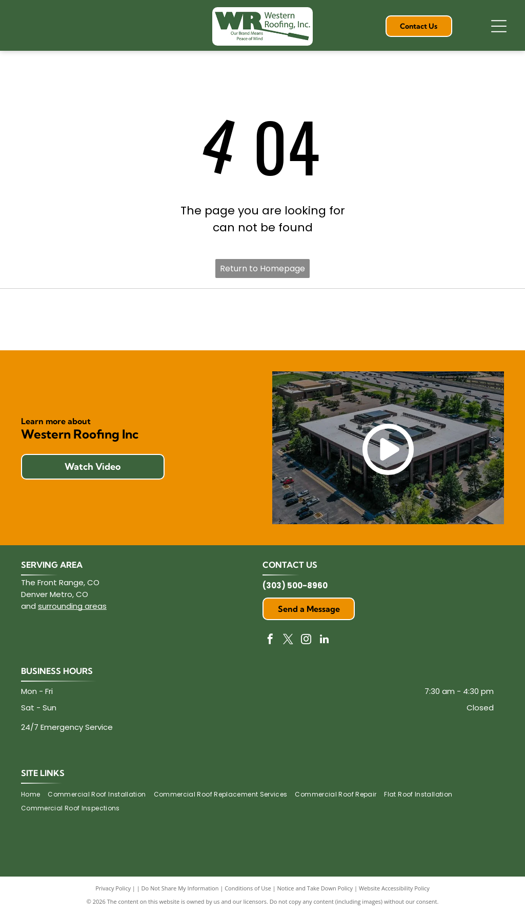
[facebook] (270, 640)
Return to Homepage (262, 268)
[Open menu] (499, 26)
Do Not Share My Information (180, 888)
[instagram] (306, 640)
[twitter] (288, 640)
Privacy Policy (113, 888)
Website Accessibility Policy (394, 888)
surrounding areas (72, 606)
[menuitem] (34, 795)
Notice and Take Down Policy (315, 888)
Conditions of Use (248, 888)
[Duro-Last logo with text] (262, 319)
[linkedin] (324, 640)
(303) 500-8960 (295, 585)
